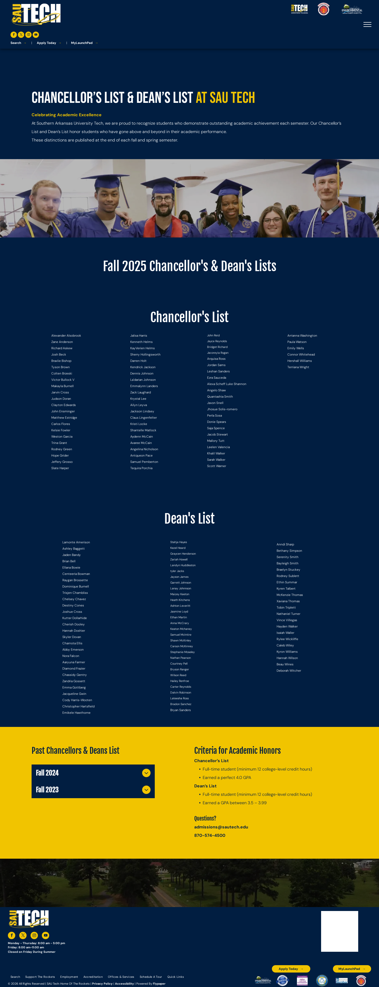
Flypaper (159, 983)
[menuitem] (15, 976)
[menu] (367, 24)
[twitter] (21, 35)
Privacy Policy (102, 983)
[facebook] (14, 35)
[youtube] (36, 35)
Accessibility (124, 983)
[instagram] (28, 35)
